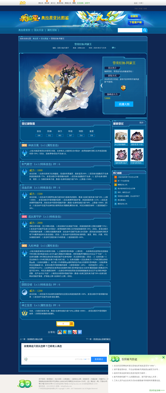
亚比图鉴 (44, 38)
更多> (141, 123)
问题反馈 (94, 379)
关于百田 (42, 379)
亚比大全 (39, 30)
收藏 (145, 8)
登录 (135, 3)
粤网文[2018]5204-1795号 (77, 381)
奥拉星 (35, 38)
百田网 (32, 3)
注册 (140, 3)
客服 (140, 8)
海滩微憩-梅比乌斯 (35, 339)
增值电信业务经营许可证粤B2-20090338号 (53, 381)
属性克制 (52, 30)
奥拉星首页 (24, 30)
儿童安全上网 (76, 379)
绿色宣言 (86, 379)
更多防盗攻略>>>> (157, 390)
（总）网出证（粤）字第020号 (96, 381)
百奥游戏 (23, 3)
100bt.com (81, 48)
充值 (136, 8)
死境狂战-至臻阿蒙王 (102, 339)
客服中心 (102, 379)
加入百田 (58, 379)
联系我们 (50, 379)
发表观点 (99, 359)
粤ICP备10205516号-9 (46, 384)
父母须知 (66, 379)
